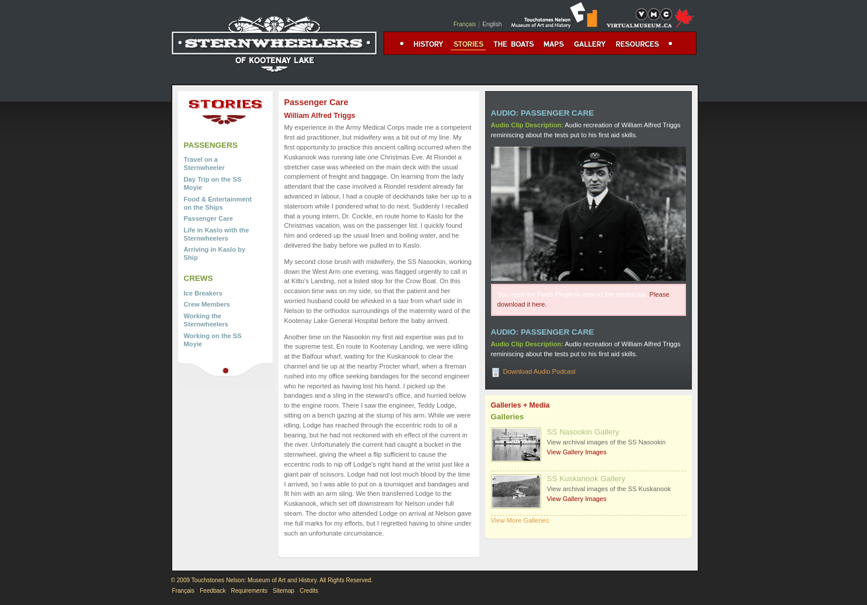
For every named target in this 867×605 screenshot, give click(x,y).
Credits (309, 590)
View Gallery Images (577, 452)
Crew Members (207, 304)
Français (465, 24)
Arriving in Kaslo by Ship (215, 253)
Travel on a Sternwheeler (204, 163)
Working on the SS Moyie (213, 339)
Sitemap (283, 590)
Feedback (212, 590)
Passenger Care (209, 218)
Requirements (249, 590)
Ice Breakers (203, 293)
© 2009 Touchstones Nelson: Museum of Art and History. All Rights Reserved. (272, 580)
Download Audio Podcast (539, 371)
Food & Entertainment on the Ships (218, 203)
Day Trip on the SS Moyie (213, 183)
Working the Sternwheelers (206, 320)
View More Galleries (520, 520)
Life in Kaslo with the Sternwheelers (216, 234)
